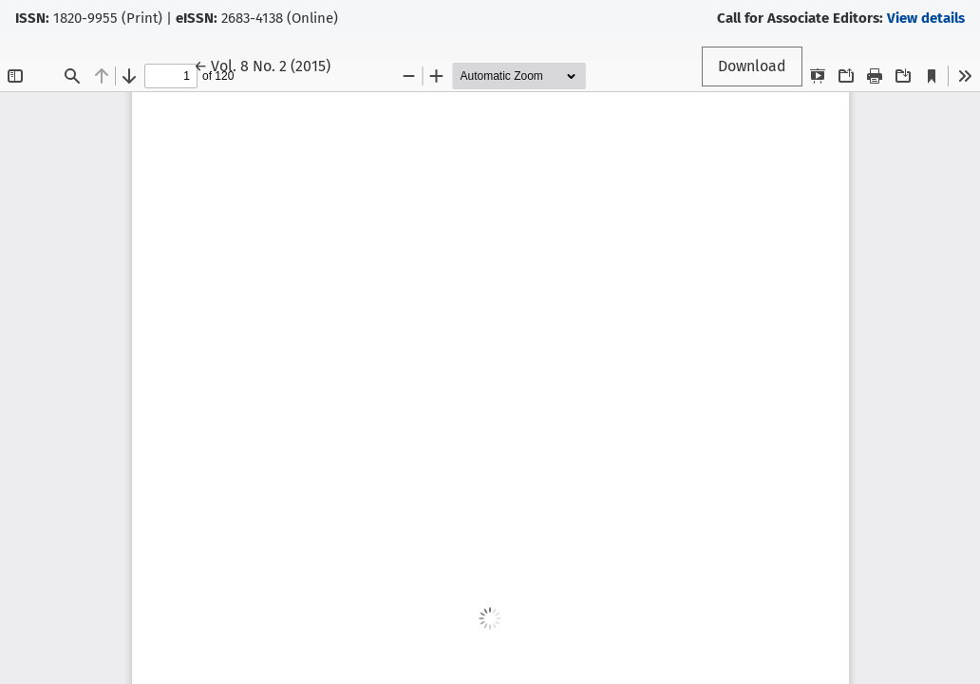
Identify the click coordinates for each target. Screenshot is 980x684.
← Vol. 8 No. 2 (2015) (270, 64)
